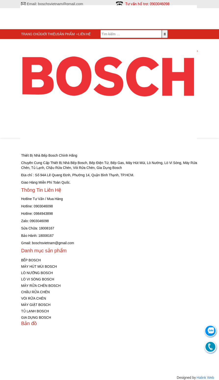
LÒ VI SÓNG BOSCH (37, 279)
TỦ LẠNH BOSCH (35, 311)
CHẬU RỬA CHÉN (35, 292)
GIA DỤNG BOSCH (36, 317)
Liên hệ (84, 34)
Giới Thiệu (48, 34)
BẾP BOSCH (31, 260)
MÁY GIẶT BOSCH (36, 305)
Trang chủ (30, 34)
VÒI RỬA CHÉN (33, 298)
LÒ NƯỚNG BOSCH (37, 273)
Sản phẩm (66, 34)
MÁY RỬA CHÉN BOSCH (41, 286)
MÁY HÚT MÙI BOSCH (39, 266)
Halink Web (205, 378)
